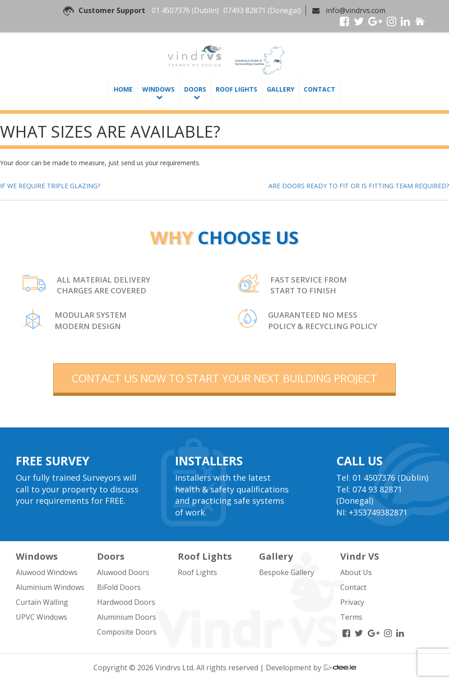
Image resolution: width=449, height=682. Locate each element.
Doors (195, 89)
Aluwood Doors (123, 572)
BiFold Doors (119, 587)
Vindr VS (359, 556)
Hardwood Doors (126, 602)
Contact (319, 89)
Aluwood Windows (47, 572)
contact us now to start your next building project (224, 378)
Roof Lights (236, 89)
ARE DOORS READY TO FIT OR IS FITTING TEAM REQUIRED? (358, 185)
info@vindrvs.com (355, 10)
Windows (158, 89)
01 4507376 (171, 10)
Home (123, 89)
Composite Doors (127, 632)
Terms (351, 617)
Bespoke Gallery (286, 572)
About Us (356, 572)
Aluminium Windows (50, 587)
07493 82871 (244, 10)
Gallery (280, 89)
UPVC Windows (41, 617)
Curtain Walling (42, 602)
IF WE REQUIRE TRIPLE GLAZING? (50, 185)
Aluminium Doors (126, 617)
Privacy (352, 602)
